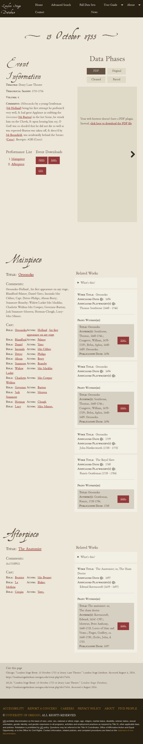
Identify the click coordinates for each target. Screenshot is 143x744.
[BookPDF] (107, 154)
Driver (18, 354)
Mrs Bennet (44, 577)
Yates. (41, 592)
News (94, 12)
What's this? (88, 282)
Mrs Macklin (45, 368)
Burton (42, 387)
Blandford (20, 339)
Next (131, 154)
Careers (67, 708)
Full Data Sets (88, 5)
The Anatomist (30, 549)
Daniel (19, 344)
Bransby (42, 363)
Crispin (19, 592)
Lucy (18, 406)
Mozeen (42, 392)
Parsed (116, 79)
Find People (127, 708)
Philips (42, 354)
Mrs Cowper (45, 378)
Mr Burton (25, 117)
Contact (39, 12)
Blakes (41, 582)
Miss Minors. (45, 406)
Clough (42, 401)
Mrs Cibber (44, 349)
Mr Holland (14, 108)
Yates (41, 344)
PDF (96, 70)
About (131, 5)
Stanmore (20, 363)
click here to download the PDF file (111, 123)
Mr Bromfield (14, 135)
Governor (20, 387)
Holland (42, 330)
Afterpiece (17, 164)
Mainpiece (18, 159)
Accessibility (13, 708)
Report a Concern (42, 708)
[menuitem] (40, 5)
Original (116, 70)
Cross (10, 139)
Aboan (19, 358)
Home (39, 5)
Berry (41, 358)
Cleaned (96, 79)
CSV (41, 171)
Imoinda (20, 349)
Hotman (20, 401)
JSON (42, 160)
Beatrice (19, 577)
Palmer (42, 339)
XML (54, 160)
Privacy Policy (89, 708)
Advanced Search (61, 5)
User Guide (110, 5)
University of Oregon (23, 715)
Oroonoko (26, 275)
